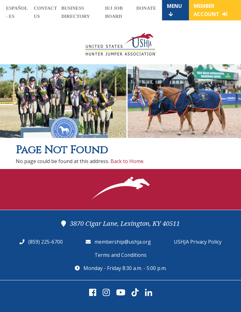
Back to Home (126, 161)
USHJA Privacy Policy (198, 241)
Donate (146, 8)
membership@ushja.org (122, 241)
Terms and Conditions (120, 254)
